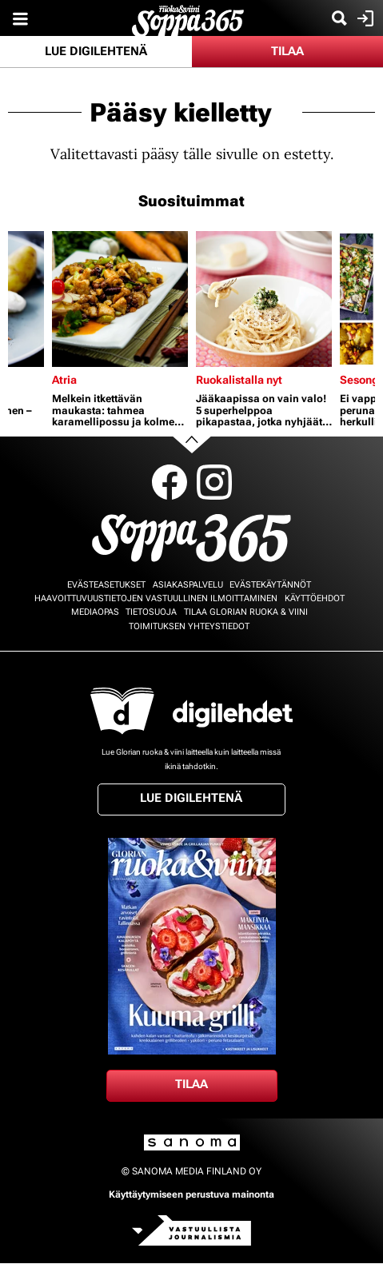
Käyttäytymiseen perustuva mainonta (191, 1194)
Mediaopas (95, 612)
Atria (64, 379)
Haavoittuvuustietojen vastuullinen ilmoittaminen (155, 598)
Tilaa (287, 51)
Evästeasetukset (106, 585)
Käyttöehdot (315, 598)
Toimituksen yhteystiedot (189, 626)
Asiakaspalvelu (188, 585)
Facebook (169, 482)
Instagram (214, 482)
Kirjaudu (363, 18)
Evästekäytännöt (270, 585)
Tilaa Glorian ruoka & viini (246, 612)
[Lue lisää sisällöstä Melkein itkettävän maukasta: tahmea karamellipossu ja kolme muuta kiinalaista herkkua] (120, 299)
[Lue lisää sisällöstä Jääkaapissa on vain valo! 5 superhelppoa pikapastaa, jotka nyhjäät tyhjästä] (264, 299)
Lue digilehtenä (96, 51)
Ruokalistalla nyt (239, 379)
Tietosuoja (151, 612)
